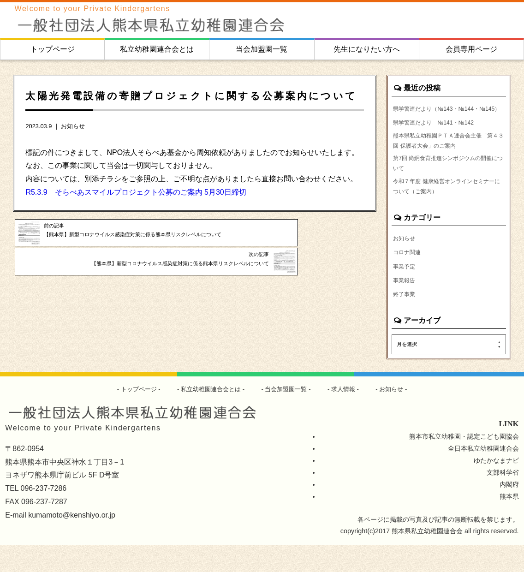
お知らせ (73, 126)
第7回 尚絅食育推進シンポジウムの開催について (447, 182)
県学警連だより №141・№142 (440, 135)
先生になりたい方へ (366, 49)
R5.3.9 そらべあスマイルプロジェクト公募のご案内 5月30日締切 (135, 192)
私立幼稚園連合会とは (157, 49)
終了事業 (406, 320)
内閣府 (509, 511)
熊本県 (509, 523)
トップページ (52, 49)
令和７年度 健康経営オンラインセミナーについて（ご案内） (445, 208)
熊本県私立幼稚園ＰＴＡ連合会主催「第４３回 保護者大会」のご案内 (444, 155)
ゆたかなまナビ (496, 487)
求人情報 (348, 416)
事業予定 (406, 291)
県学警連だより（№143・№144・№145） (443, 114)
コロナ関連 (409, 276)
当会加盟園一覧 (261, 49)
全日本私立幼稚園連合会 (483, 475)
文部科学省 (503, 499)
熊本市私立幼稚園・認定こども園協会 (464, 463)
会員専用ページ (471, 49)
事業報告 (406, 306)
